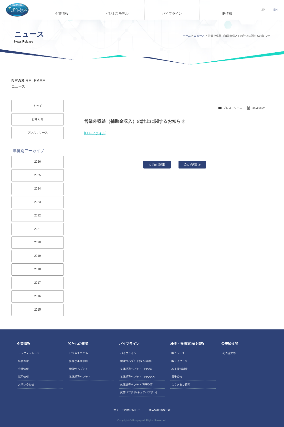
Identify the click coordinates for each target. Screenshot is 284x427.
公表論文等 (229, 353)
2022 (37, 215)
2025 (37, 175)
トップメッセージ (29, 353)
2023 (37, 202)
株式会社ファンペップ (17, 10)
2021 (37, 229)
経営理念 (23, 361)
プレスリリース (37, 132)
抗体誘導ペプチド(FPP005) (136, 384)
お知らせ (37, 119)
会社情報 (23, 368)
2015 (37, 309)
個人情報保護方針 (159, 409)
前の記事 (157, 165)
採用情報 (23, 376)
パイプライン (172, 13)
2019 (37, 256)
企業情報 (61, 13)
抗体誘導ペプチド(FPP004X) (137, 376)
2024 (37, 188)
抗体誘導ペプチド (80, 376)
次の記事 (192, 165)
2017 (37, 282)
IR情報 (227, 13)
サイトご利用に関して (127, 409)
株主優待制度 (179, 368)
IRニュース (178, 353)
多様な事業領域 (78, 361)
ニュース (199, 35)
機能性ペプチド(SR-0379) (136, 361)
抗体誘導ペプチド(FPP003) (136, 368)
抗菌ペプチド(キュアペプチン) (138, 392)
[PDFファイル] (95, 133)
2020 (37, 242)
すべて (37, 105)
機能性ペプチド (78, 368)
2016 (37, 296)
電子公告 (176, 376)
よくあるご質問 (180, 384)
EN (275, 9)
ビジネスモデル (116, 13)
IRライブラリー (180, 361)
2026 (37, 161)
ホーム (187, 35)
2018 (37, 269)
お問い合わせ (26, 384)
